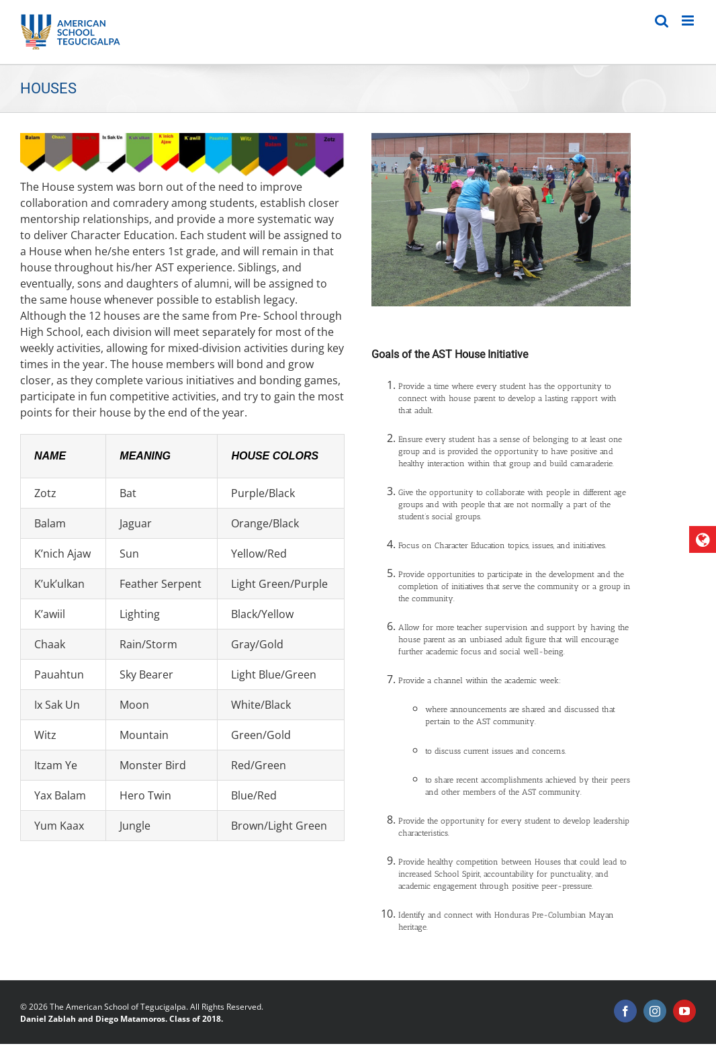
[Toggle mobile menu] (689, 20)
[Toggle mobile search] (661, 20)
